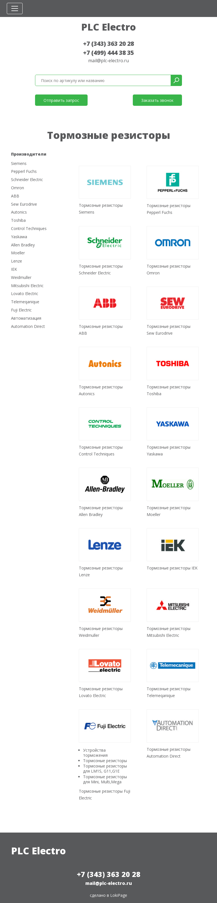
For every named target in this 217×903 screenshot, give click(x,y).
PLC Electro (108, 26)
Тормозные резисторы (105, 760)
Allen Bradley (23, 245)
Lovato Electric (24, 293)
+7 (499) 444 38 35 (108, 53)
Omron (17, 188)
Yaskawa (19, 237)
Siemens (19, 163)
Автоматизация (26, 318)
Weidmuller (21, 277)
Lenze (16, 261)
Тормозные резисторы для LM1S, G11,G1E (105, 768)
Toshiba (18, 220)
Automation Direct (28, 326)
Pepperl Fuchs (24, 171)
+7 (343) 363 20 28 (108, 44)
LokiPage (118, 895)
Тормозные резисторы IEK (172, 568)
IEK (14, 269)
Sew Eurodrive (24, 204)
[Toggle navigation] (15, 8)
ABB (15, 196)
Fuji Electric (21, 310)
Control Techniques (29, 228)
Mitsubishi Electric (27, 285)
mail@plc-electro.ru (108, 60)
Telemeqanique (25, 302)
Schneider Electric (27, 179)
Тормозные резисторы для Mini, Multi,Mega (105, 779)
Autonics (19, 212)
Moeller (18, 253)
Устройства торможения (95, 752)
